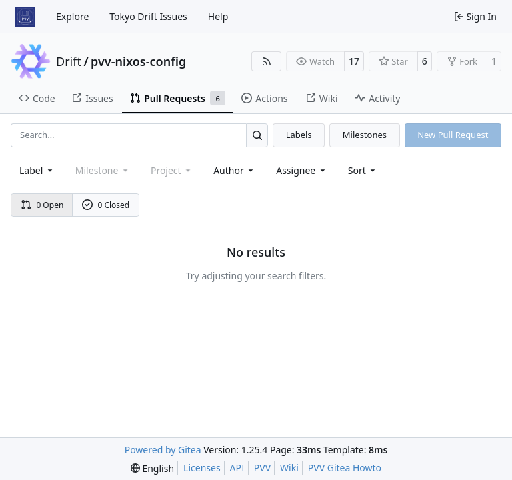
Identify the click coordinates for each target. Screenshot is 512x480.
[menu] (363, 170)
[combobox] (37, 170)
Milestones (365, 135)
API (237, 467)
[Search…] (257, 135)
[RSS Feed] (266, 61)
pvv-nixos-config (138, 61)
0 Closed (106, 205)
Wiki (289, 467)
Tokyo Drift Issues (148, 16)
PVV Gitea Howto (344, 467)
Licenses (202, 467)
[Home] (25, 17)
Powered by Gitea (163, 449)
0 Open (42, 205)
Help (218, 16)
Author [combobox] (234, 170)
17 (354, 61)
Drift (68, 61)
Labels (299, 135)
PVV (262, 467)
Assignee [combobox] (301, 170)
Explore (72, 16)
